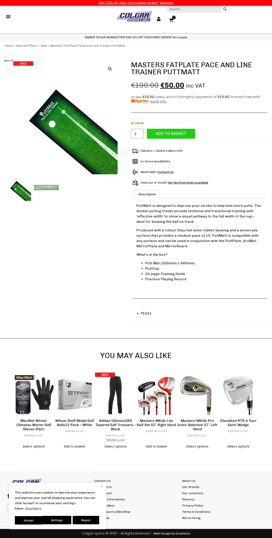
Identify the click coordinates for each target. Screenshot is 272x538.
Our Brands (190, 487)
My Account (103, 493)
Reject (58, 520)
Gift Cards (102, 518)
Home (8, 46)
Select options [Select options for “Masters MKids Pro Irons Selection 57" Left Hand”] (197, 446)
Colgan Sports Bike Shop (112, 512)
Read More (33, 510)
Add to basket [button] (74, 446)
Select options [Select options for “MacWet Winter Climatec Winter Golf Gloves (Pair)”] (34, 446)
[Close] (101, 487)
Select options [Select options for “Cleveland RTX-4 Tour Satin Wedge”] (238, 446)
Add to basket (171, 133)
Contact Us (165, 172)
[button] (8, 16)
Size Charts (103, 487)
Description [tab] (147, 194)
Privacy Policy (192, 505)
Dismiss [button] (166, 3)
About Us (188, 481)
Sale (44, 46)
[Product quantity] (137, 134)
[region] (57, 506)
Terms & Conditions (196, 512)
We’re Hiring (191, 518)
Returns (188, 499)
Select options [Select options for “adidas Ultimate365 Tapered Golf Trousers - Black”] (116, 446)
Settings (29, 520)
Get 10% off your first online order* (129, 3)
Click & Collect (104, 505)
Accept (87, 520)
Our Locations (192, 493)
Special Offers (26, 46)
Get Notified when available (188, 183)
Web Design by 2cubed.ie (171, 533)
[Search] (225, 9)
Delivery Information (109, 499)
